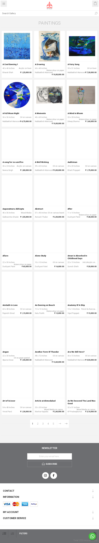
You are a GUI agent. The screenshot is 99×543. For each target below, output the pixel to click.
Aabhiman (72, 162)
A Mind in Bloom (75, 113)
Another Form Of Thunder (47, 352)
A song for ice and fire (13, 162)
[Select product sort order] (12, 533)
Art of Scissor (9, 401)
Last (66, 424)
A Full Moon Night (11, 113)
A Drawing (40, 64)
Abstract (39, 209)
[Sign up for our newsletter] (49, 456)
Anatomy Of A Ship (76, 305)
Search (96, 13)
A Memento (40, 113)
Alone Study (40, 256)
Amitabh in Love (10, 305)
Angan (6, 352)
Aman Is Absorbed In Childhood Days (77, 257)
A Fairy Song (73, 64)
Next (60, 424)
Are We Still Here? (76, 352)
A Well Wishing (42, 162)
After (70, 209)
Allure (5, 256)
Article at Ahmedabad (45, 401)
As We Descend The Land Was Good (81, 402)
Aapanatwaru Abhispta (13, 209)
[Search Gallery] (46, 13)
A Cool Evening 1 (10, 64)
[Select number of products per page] (4, 533)
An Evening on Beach (45, 305)
